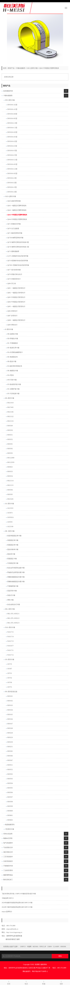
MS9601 (10, 815)
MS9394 (10, 490)
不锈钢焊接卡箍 (12, 586)
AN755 (9, 687)
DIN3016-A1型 (12, 109)
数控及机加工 (8, 879)
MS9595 (10, 788)
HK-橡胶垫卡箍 (12, 370)
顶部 (61, 982)
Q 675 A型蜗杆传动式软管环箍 (17, 256)
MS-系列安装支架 (11, 691)
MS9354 (10, 476)
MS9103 (10, 705)
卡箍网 (29, 946)
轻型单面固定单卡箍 (14, 536)
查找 (60, 956)
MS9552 (10, 769)
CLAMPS (56, 946)
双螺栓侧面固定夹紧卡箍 (16, 581)
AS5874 (9, 513)
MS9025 (10, 467)
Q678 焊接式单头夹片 (14, 274)
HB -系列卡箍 (9, 531)
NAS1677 (10, 646)
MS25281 (10, 499)
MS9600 (10, 811)
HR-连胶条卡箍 (12, 334)
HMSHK (63, 946)
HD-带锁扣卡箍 (12, 338)
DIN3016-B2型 (12, 114)
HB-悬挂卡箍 (11, 361)
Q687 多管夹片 (12, 315)
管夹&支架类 (7, 834)
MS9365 (10, 751)
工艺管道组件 (8, 857)
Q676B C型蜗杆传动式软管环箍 (18, 265)
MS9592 (10, 774)
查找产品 (11, 68)
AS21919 (10, 508)
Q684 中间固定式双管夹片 (16, 302)
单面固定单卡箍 (12, 540)
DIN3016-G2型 (12, 169)
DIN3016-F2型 (12, 150)
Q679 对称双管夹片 (14, 279)
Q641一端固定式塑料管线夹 (16, 205)
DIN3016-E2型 (12, 141)
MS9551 (10, 765)
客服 (43, 982)
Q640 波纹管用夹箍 (14, 201)
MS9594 (10, 783)
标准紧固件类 (8, 91)
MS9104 (10, 710)
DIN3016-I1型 (12, 178)
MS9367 (10, 760)
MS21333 (10, 421)
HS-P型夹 (10, 375)
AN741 (9, 673)
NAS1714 (10, 636)
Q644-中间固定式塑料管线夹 (17, 219)
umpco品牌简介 (7, 911)
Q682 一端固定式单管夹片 (16, 293)
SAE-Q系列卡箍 (32, 68)
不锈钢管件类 (8, 866)
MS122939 (10, 462)
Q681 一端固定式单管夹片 (16, 288)
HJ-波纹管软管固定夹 (14, 366)
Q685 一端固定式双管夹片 (16, 306)
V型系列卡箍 (9, 829)
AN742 (9, 678)
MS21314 (10, 481)
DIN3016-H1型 (12, 164)
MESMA (35, 946)
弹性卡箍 (10, 600)
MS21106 (10, 412)
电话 (26, 982)
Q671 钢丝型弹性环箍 (14, 233)
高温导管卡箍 (12, 591)
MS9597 (10, 797)
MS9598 (10, 801)
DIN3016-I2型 (12, 183)
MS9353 (10, 471)
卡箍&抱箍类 (20, 68)
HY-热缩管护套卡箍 (14, 384)
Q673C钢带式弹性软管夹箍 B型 (18, 242)
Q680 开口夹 (11, 283)
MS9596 (10, 792)
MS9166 (10, 719)
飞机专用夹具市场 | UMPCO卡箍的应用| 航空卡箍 (19, 894)
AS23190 (10, 526)
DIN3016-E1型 (12, 146)
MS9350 (10, 430)
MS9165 (10, 714)
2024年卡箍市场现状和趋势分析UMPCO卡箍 (17, 907)
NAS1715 (10, 632)
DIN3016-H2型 (12, 173)
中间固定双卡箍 (12, 563)
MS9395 (10, 494)
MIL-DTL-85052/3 (13, 623)
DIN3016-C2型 (12, 123)
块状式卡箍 (11, 595)
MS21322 (10, 416)
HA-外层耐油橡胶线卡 (15, 352)
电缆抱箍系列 (9, 824)
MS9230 (10, 742)
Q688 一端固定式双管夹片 (16, 320)
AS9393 (9, 522)
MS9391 (10, 444)
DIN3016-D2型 (12, 132)
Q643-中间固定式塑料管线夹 (49, 68)
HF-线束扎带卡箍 (13, 348)
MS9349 (10, 426)
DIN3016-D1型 (12, 137)
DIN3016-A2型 (12, 105)
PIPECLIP (42, 946)
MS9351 (10, 435)
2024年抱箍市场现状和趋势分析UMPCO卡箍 (17, 902)
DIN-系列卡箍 (10, 100)
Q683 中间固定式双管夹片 (16, 297)
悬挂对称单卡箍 (12, 549)
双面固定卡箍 (12, 558)
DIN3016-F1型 (12, 155)
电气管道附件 (8, 843)
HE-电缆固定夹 (12, 357)
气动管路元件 (8, 847)
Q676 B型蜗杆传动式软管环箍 (17, 260)
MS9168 (10, 728)
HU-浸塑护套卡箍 (13, 389)
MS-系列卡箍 (9, 398)
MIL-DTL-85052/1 (13, 614)
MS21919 (10, 403)
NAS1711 (10, 650)
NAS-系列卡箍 (10, 627)
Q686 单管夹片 (12, 311)
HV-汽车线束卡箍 (13, 393)
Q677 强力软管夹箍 (14, 270)
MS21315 (10, 485)
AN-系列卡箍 (9, 659)
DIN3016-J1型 (12, 187)
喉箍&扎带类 (7, 838)
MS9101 (10, 696)
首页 (4, 68)
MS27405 (10, 407)
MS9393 (10, 453)
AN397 (9, 669)
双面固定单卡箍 (12, 545)
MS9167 (10, 724)
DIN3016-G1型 (12, 160)
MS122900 (10, 458)
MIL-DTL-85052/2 (13, 618)
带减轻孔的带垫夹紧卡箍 (16, 572)
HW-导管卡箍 (12, 380)
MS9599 (10, 806)
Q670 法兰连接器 (13, 228)
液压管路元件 (8, 852)
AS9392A (10, 517)
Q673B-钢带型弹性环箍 (15, 238)
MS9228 (10, 733)
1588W (49, 946)
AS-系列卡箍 (9, 503)
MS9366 (10, 756)
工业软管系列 (8, 870)
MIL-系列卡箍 (10, 609)
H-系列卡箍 (9, 329)
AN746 (9, 682)
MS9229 (10, 737)
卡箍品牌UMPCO (8, 898)
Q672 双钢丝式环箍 (14, 224)
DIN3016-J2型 (12, 192)
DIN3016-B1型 (12, 118)
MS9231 (10, 746)
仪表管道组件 (8, 861)
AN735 (9, 664)
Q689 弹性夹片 (12, 325)
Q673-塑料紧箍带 (13, 251)
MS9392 (10, 448)
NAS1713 (10, 641)
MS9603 (10, 820)
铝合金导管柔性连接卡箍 (16, 568)
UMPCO (23, 946)
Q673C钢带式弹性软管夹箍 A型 (18, 247)
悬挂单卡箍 (11, 554)
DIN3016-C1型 (12, 127)
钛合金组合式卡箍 (13, 604)
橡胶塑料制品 (8, 875)
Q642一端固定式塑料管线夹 (16, 210)
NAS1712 (10, 655)
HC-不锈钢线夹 (12, 343)
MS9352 (10, 439)
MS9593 (10, 779)
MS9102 (10, 701)
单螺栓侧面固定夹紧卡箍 (16, 577)
